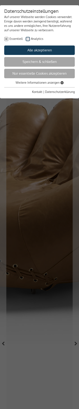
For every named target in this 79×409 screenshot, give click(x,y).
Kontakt (37, 92)
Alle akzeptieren (39, 50)
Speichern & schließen (40, 62)
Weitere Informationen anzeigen (40, 82)
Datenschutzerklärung (60, 92)
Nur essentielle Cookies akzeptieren (39, 73)
